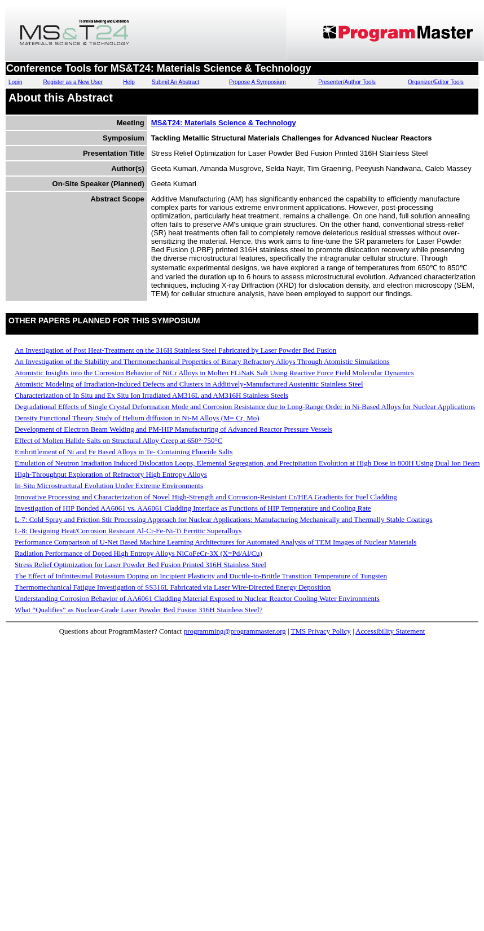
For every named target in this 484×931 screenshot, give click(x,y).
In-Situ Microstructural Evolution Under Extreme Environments (109, 485)
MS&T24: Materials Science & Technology (223, 122)
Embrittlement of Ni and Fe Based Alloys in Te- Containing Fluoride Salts (123, 451)
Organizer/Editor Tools (436, 82)
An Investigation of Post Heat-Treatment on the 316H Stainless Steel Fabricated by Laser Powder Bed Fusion (175, 350)
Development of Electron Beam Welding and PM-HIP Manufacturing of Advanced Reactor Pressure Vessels (173, 429)
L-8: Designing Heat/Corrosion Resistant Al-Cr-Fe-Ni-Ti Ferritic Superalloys (128, 530)
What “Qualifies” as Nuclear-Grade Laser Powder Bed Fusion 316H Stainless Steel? (138, 609)
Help (129, 82)
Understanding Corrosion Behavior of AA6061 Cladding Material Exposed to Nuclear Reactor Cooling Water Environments (197, 598)
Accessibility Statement (390, 631)
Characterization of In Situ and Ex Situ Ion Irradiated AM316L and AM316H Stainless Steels (151, 395)
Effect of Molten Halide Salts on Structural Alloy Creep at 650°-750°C (118, 440)
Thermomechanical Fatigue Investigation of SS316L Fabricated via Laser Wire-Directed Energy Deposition (173, 587)
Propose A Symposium (257, 82)
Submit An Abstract (176, 82)
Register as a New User (73, 82)
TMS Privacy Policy (321, 631)
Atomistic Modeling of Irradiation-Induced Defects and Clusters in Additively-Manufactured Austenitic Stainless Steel (189, 384)
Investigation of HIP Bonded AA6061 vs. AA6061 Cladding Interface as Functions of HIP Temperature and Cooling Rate (193, 508)
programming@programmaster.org (235, 631)
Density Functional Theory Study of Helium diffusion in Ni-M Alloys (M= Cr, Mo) (137, 418)
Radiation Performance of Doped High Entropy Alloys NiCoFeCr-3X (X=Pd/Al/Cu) (138, 553)
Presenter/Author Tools (347, 82)
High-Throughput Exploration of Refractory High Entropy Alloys (111, 474)
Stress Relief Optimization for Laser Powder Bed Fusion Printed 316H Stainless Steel (140, 564)
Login (15, 82)
